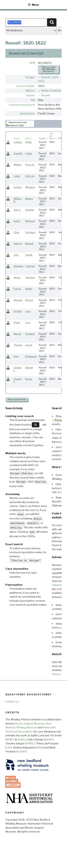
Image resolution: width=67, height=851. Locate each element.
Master (30, 90)
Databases (58, 585)
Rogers (29, 300)
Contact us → (13, 701)
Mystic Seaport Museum (29, 723)
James (17, 277)
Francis (17, 288)
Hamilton (30, 277)
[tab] (20, 123)
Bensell (29, 367)
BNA (40, 747)
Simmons (30, 221)
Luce (27, 311)
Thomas (18, 345)
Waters (29, 198)
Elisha (17, 322)
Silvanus (18, 300)
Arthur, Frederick (51, 90)
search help (17, 399)
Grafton (18, 311)
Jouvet (28, 345)
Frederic (18, 142)
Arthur (28, 142)
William (17, 164)
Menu (33, 4)
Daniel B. (18, 153)
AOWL (22, 739)
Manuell (29, 243)
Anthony (18, 243)
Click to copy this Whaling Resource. (48, 69)
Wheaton (30, 187)
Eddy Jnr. (30, 176)
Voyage (30, 77)
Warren (17, 333)
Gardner (29, 209)
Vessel (30, 95)
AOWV (10, 739)
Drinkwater (31, 356)
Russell (45, 95)
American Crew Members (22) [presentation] (16, 124)
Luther (28, 153)
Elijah (16, 232)
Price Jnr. (30, 164)
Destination (27, 113)
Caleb (17, 176)
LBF (8, 747)
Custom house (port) (22, 104)
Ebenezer (18, 266)
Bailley (28, 288)
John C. (17, 209)
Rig (33, 100)
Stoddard (30, 232)
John (16, 255)
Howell (28, 255)
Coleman (30, 266)
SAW (29, 743)
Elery (16, 356)
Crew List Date (25, 86)
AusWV (21, 751)
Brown (28, 379)
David (17, 221)
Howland (30, 333)
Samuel (17, 187)
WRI (32, 63)
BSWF (49, 739)
